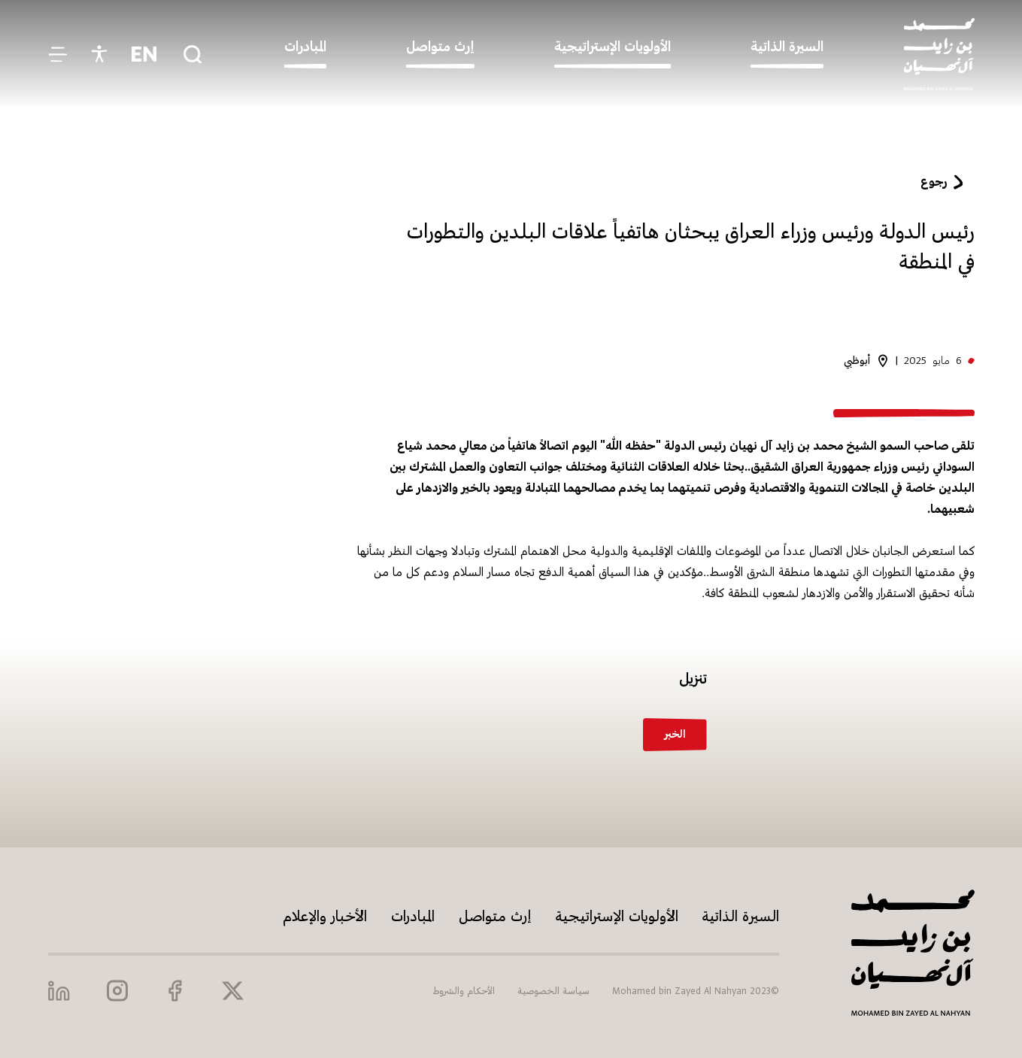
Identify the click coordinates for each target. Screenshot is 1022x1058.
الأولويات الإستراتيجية (617, 917)
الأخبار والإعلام (325, 917)
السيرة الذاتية (740, 917)
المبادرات (413, 917)
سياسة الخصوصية (553, 991)
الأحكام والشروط (463, 991)
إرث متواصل (495, 917)
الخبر (675, 734)
